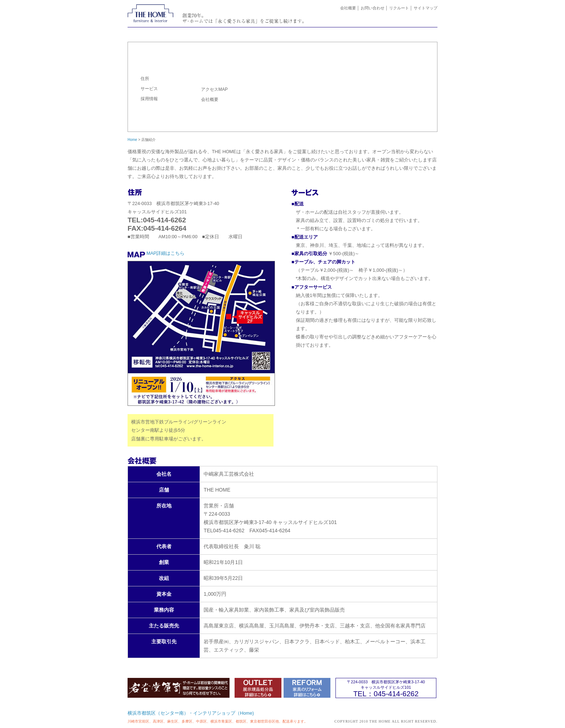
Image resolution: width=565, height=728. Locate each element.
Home (132, 140)
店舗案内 (411, 32)
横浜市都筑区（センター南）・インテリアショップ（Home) (191, 713)
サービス (149, 88)
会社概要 (348, 8)
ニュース (205, 32)
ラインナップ (256, 32)
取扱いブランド (359, 32)
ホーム (153, 32)
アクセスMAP (214, 89)
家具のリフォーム (308, 32)
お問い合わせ (372, 8)
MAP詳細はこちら (166, 253)
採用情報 (149, 98)
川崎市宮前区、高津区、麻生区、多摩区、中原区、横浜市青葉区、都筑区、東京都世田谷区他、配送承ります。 (218, 721)
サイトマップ (425, 8)
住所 (145, 78)
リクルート (399, 8)
